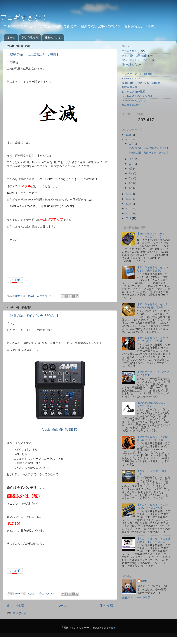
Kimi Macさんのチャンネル (137, 96)
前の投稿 (106, 606)
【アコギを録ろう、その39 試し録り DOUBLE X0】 (152, 438)
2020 (129, 139)
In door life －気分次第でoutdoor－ (142, 82)
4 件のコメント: (46, 296)
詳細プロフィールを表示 (136, 597)
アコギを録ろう (131, 51)
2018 (129, 198)
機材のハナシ (53, 37)
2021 (129, 134)
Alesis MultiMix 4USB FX (59, 429)
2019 (129, 194)
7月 (131, 178)
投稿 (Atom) (19, 613)
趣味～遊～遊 (129, 87)
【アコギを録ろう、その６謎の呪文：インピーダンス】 (153, 540)
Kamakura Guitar (131, 78)
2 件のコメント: (46, 593)
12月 (132, 143)
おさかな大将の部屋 (133, 91)
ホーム (11, 37)
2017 (129, 203)
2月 (131, 187)
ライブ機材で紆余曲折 (135, 55)
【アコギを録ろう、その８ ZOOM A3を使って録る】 (152, 306)
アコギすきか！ (24, 17)
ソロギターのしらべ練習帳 (137, 74)
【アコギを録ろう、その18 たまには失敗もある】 (152, 269)
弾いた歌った (30, 37)
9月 (131, 168)
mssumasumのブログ (134, 100)
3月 (131, 183)
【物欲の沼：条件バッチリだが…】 (33, 315)
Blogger (111, 627)
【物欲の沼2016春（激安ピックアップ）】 (152, 405)
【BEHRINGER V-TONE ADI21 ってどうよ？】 (150, 235)
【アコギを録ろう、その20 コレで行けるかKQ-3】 (152, 340)
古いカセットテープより (136, 60)
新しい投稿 (15, 606)
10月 (132, 163)
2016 (129, 208)
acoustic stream (130, 105)
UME (144, 581)
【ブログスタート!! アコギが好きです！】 (153, 373)
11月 (132, 159)
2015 (129, 213)
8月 (131, 173)
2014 (129, 218)
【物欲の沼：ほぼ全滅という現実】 (33, 54)
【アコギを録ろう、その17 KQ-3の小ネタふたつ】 (152, 506)
